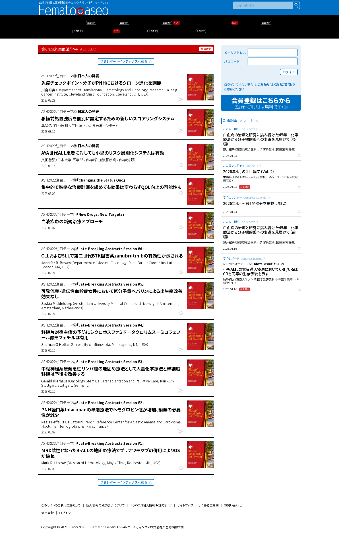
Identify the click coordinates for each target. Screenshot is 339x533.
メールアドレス (235, 52)
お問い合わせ (233, 505)
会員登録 (47, 512)
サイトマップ (185, 505)
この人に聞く (239, 128)
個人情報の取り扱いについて (105, 505)
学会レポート (242, 258)
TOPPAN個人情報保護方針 (149, 505)
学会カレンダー (245, 197)
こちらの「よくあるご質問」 (275, 84)
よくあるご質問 (209, 505)
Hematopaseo (73, 7)
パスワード (232, 61)
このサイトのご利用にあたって (61, 505)
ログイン (64, 512)
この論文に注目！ (240, 165)
